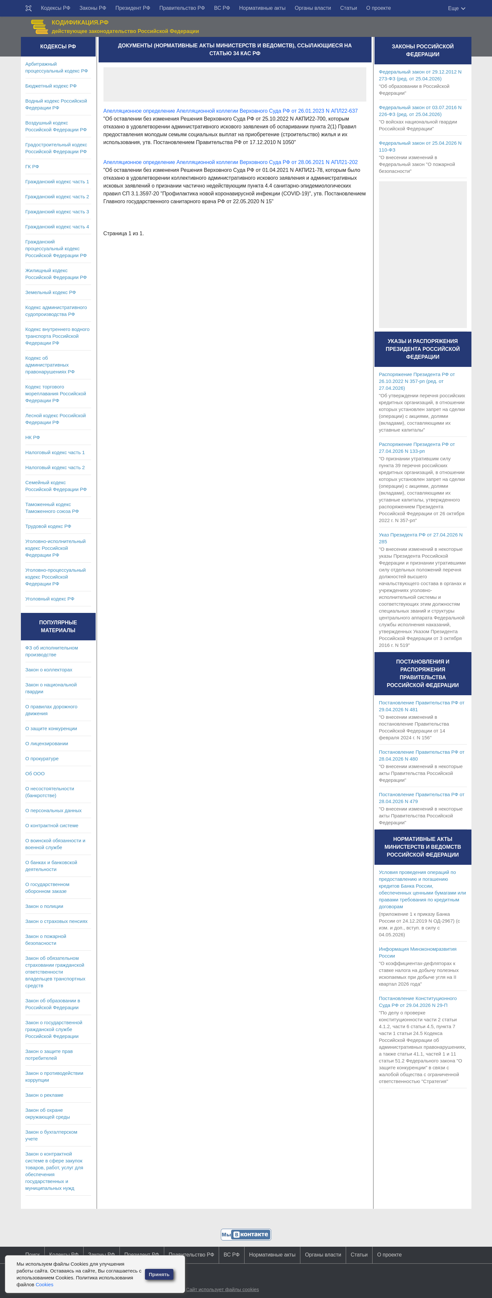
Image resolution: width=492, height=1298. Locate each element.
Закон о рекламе (44, 1095)
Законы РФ (92, 8)
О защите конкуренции (51, 728)
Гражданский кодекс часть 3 (57, 211)
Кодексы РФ (56, 8)
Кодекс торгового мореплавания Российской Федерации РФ (55, 393)
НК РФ (32, 437)
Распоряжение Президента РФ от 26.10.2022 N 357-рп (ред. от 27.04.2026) (417, 381)
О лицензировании (46, 743)
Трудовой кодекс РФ (48, 526)
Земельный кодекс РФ (50, 292)
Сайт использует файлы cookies (222, 1289)
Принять (159, 1274)
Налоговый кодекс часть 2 (55, 467)
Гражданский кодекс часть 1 (57, 181)
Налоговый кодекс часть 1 (55, 452)
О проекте (378, 8)
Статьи (348, 8)
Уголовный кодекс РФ (49, 598)
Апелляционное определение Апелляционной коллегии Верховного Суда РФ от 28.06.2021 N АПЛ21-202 (230, 162)
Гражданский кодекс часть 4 (57, 226)
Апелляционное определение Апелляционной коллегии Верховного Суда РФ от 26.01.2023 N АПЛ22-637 (230, 111)
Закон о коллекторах (48, 669)
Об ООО (35, 773)
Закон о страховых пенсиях (56, 921)
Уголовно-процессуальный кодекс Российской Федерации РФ (55, 576)
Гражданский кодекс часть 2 (57, 196)
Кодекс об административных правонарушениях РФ (50, 364)
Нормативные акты (262, 8)
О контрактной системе (52, 825)
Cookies (44, 1284)
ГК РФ (32, 166)
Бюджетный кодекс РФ (51, 86)
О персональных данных (53, 810)
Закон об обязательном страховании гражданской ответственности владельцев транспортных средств (55, 971)
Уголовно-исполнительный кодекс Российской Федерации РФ (55, 548)
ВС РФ (222, 8)
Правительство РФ (182, 8)
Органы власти (313, 8)
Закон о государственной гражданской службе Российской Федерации (54, 1029)
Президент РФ (132, 8)
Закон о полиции (44, 906)
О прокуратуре (42, 758)
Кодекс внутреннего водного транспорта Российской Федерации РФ (57, 336)
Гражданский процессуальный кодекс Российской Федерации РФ (56, 248)
